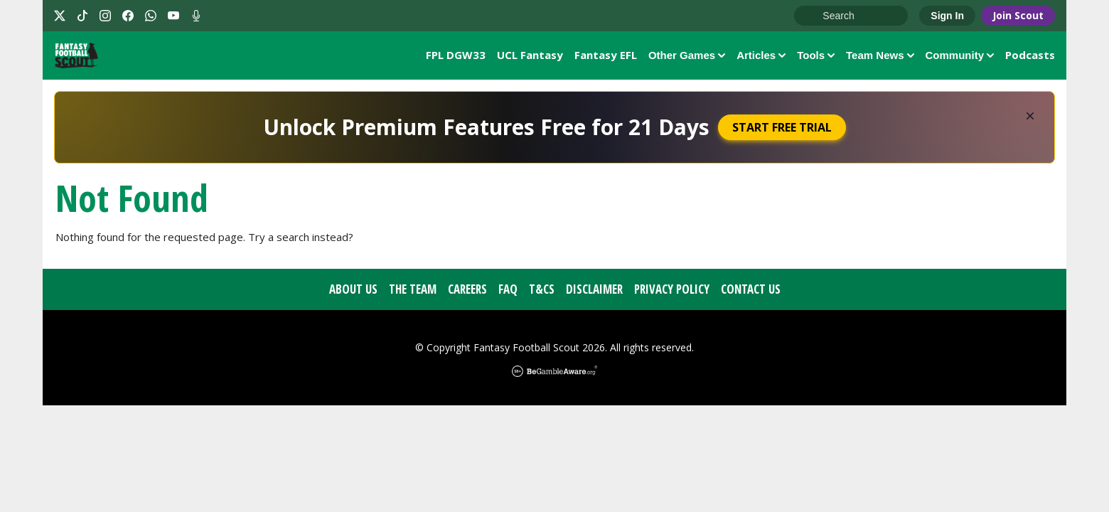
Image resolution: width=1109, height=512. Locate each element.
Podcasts (1030, 56)
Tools (816, 56)
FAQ (508, 292)
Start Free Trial (782, 131)
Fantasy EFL (605, 56)
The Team (412, 292)
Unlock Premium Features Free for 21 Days (486, 130)
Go (811, 16)
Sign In (947, 15)
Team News (880, 56)
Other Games (686, 56)
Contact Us (751, 292)
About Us (353, 292)
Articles (761, 56)
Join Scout (1018, 15)
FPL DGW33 (456, 56)
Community (960, 56)
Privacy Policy (671, 292)
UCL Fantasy (530, 56)
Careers (467, 292)
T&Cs (541, 292)
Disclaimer (594, 292)
